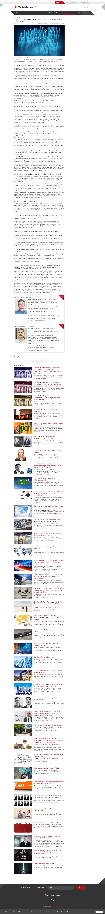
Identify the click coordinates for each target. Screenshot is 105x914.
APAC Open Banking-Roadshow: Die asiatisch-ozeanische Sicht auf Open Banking (46, 617)
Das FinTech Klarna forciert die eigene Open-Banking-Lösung (49, 424)
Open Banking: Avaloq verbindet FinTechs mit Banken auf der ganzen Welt (48, 685)
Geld (35, 13)
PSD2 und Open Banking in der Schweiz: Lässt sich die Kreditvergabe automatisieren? (48, 852)
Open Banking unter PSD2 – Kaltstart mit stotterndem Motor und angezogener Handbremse (48, 576)
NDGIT (52, 299)
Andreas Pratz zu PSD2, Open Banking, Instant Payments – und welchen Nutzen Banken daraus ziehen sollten (47, 713)
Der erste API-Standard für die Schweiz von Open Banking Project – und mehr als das (49, 507)
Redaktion (38, 904)
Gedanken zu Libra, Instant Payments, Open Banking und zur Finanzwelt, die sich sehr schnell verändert (49, 590)
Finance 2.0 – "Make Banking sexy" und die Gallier (49, 631)
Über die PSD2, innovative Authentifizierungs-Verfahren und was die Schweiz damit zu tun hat (48, 465)
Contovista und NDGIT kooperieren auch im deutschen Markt (49, 699)
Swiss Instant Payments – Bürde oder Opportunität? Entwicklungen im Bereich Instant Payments (47, 397)
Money (57, 2)
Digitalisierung (69, 13)
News (18, 13)
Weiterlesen (43, 378)
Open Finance (46, 23)
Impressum (46, 904)
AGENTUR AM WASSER (56, 906)
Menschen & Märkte (54, 13)
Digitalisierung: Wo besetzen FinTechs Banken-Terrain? (47, 810)
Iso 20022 (83, 2)
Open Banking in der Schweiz (44, 864)
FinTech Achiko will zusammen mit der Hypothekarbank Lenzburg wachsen (47, 520)
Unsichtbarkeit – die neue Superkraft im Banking (47, 451)
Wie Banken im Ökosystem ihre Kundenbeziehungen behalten (44, 437)
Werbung (72, 904)
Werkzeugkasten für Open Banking (46, 822)
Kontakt (32, 904)
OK (99, 911)
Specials (71, 2)
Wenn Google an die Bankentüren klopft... (48, 725)
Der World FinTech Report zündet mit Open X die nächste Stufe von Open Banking (48, 603)
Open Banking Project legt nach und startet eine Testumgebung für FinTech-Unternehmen (48, 493)
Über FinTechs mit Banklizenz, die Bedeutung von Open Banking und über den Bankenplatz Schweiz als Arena (49, 740)
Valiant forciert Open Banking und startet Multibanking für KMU (47, 534)
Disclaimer (65, 904)
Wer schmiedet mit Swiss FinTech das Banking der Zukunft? (47, 644)
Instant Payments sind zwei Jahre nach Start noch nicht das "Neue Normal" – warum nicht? (49, 562)
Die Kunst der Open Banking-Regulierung (48, 795)
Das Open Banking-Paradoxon (44, 657)
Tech (42, 13)
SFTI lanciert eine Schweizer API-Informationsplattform (45, 479)
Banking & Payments (55, 23)
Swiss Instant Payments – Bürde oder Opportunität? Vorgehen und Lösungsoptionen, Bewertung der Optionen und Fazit (48, 370)
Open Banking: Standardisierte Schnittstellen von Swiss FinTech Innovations (49, 782)
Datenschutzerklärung (55, 904)
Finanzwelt (27, 13)
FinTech (62, 23)
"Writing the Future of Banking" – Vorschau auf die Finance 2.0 (48, 671)
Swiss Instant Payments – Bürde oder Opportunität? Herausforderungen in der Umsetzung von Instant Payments (47, 384)
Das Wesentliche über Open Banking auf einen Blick (47, 548)
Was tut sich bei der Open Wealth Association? (45, 410)
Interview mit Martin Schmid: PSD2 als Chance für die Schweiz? (47, 837)
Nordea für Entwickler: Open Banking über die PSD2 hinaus (48, 755)
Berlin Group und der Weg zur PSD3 (46, 768)
